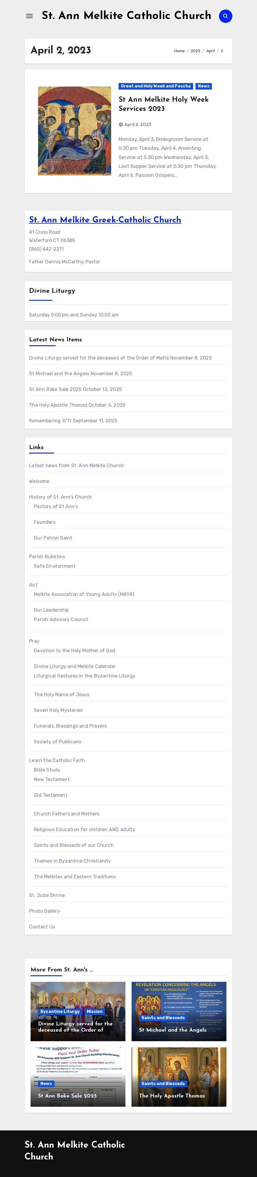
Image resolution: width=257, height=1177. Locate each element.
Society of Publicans (57, 742)
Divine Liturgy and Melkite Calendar (75, 666)
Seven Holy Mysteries (58, 710)
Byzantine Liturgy (60, 1011)
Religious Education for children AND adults (84, 829)
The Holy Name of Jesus (61, 694)
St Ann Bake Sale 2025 (55, 389)
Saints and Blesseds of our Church (74, 845)
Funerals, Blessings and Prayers (70, 726)
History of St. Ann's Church (60, 497)
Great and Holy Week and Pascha (156, 86)
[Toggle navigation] (29, 16)
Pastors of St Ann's (56, 506)
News (203, 86)
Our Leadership (51, 610)
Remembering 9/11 (50, 421)
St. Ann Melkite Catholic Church (127, 16)
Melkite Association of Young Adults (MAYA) (84, 594)
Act (33, 585)
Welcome (39, 481)
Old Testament (50, 795)
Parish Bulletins (47, 556)
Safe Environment (54, 566)
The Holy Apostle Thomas (58, 405)
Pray (34, 641)
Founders (45, 522)
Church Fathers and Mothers (67, 814)
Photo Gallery (44, 911)
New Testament (52, 779)
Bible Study (47, 770)
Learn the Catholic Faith (57, 760)
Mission (95, 1011)
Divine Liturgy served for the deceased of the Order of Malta (99, 358)
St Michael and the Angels (59, 373)
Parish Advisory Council (61, 619)
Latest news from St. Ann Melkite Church (76, 465)
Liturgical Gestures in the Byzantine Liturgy (84, 676)
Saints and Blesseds (163, 1017)
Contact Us (42, 927)
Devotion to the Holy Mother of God (74, 650)
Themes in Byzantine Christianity (72, 861)
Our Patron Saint (53, 538)
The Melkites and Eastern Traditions (75, 876)
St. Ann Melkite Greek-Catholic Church (105, 220)
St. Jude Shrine (47, 895)
